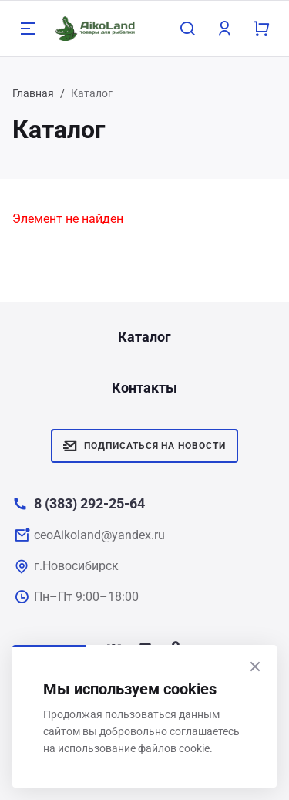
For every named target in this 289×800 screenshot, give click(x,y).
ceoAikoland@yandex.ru (99, 535)
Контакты (144, 388)
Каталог (144, 337)
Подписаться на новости (144, 446)
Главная (33, 93)
